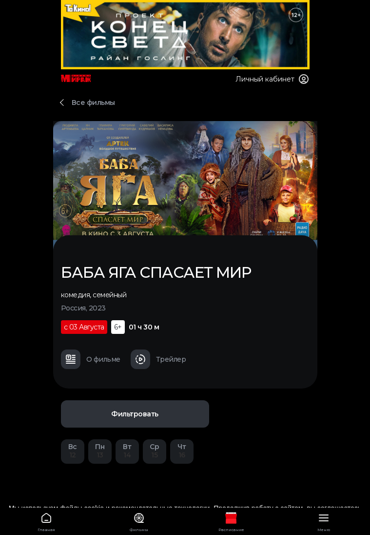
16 (182, 450)
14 (127, 450)
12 (72, 450)
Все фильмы (93, 102)
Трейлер (158, 359)
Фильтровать (134, 414)
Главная (46, 520)
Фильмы (139, 520)
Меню (323, 520)
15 (154, 450)
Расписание (231, 520)
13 (100, 450)
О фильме (90, 359)
